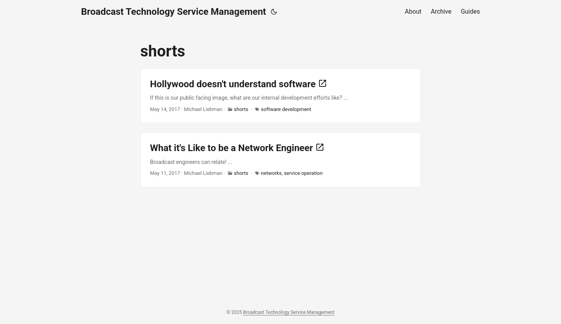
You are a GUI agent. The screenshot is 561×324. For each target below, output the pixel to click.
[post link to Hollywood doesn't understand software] (280, 96)
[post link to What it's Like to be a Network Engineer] (280, 160)
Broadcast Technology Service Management (173, 11)
